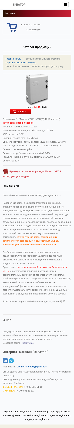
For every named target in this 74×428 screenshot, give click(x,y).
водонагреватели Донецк (17, 411)
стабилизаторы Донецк (46, 411)
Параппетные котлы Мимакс (20, 62)
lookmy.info (28, 343)
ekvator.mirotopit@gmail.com (32, 366)
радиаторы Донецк (59, 415)
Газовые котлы (13, 58)
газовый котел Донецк (34, 415)
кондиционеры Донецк (37, 419)
